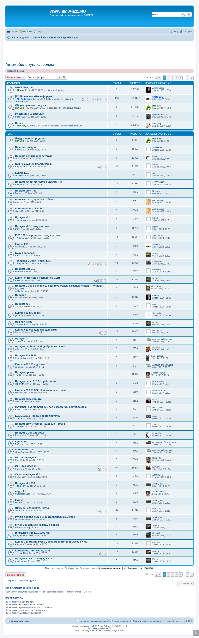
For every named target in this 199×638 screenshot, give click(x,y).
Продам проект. (25, 372)
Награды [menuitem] (27, 31)
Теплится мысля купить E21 (33, 260)
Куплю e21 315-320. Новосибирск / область (42, 390)
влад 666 (19, 519)
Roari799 (19, 460)
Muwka (18, 502)
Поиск (183, 14)
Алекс (18, 255)
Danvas (18, 193)
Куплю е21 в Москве (28, 312)
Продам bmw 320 (25, 190)
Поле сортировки (100, 568)
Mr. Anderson (24, 99)
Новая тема (14, 77)
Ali (153, 173)
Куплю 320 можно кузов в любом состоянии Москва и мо (51, 541)
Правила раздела (26, 147)
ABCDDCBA (23, 238)
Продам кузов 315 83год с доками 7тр (39, 181)
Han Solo (19, 108)
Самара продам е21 (27, 474)
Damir (155, 164)
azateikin (156, 433)
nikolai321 (20, 211)
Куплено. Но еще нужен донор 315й (37, 277)
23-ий (20, 90)
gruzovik (19, 315)
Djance (20, 375)
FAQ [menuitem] (39, 31)
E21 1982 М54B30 (25, 466)
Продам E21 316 (25, 268)
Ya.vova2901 (21, 247)
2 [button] (168, 77)
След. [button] (192, 78)
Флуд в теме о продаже (30, 138)
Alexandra (22, 324)
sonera (18, 527)
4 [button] (176, 77)
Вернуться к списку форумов (22, 580)
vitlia (17, 401)
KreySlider (20, 166)
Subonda (156, 313)
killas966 (19, 271)
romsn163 (22, 553)
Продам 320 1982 (25, 355)
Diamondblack (22, 358)
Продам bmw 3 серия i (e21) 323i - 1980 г (40, 423)
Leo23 (20, 341)
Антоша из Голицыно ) (163, 339)
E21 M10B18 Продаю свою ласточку (37, 415)
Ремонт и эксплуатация (69, 108)
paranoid (19, 367)
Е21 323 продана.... (27, 457)
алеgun (156, 542)
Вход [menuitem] (176, 31)
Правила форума (15, 71)
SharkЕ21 (20, 150)
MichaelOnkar (21, 393)
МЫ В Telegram (24, 87)
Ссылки (14, 31)
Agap (17, 202)
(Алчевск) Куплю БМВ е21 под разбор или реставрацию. (51, 406)
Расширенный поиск (189, 14)
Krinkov (18, 469)
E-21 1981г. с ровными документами (38, 235)
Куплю (19, 500)
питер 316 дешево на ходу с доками (37, 524)
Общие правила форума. (31, 105)
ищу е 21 (20, 491)
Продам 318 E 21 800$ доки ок (33, 558)
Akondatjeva (158, 200)
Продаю (20, 338)
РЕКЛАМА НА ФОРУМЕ (29, 114)
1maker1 (21, 426)
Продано (20, 295)
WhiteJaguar (21, 291)
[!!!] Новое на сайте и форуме (33, 96)
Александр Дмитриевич (164, 442)
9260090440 (158, 182)
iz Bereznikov (21, 384)
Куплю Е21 (22, 244)
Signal (155, 218)
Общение (60, 90)
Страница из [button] (158, 78)
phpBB (93, 626)
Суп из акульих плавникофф (33, 163)
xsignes (18, 349)
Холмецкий (20, 477)
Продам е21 (22, 217)
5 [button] (180, 77)
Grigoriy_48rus (158, 373)
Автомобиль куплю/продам (29, 64)
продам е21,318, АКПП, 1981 (32, 550)
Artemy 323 (20, 184)
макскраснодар (22, 494)
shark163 (19, 510)
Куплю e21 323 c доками (30, 364)
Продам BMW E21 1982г (30, 432)
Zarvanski (21, 220)
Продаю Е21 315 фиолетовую (33, 156)
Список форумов (20, 621)
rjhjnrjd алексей (159, 114)
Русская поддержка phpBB (99, 628)
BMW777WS (21, 409)
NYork (18, 332)
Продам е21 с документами (32, 226)
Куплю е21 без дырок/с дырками (36, 329)
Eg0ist (18, 444)
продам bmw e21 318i (28, 208)
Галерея (188, 31)
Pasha (155, 559)
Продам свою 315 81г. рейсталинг (36, 381)
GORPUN (19, 175)
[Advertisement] (99, 50)
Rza (19, 306)
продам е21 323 (25, 449)
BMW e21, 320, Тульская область (35, 199)
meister (18, 297)
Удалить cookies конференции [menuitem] (148, 621)
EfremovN (20, 435)
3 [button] (172, 77)
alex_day (21, 126)
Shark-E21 (157, 97)
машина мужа (23, 321)
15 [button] (187, 77)
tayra (19, 418)
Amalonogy (20, 561)
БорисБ (156, 533)
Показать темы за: (62, 568)
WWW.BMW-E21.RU (68, 11)
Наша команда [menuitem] (121, 621)
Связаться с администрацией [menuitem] (94, 621)
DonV (18, 229)
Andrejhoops (158, 88)
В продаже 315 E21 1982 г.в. (32, 532)
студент (21, 486)
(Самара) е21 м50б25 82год (32, 508)
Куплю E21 (22, 172)
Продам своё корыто (28, 399)
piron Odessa (21, 452)
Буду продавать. (25, 253)
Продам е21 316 (25, 483)
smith (17, 158)
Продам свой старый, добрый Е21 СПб (39, 346)
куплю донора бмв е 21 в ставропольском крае (45, 516)
